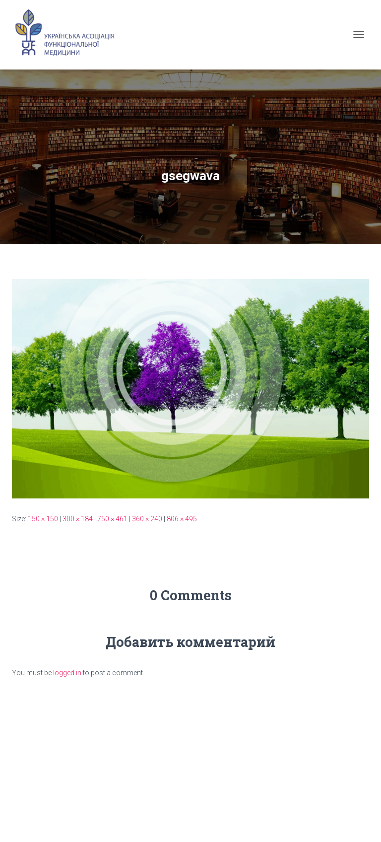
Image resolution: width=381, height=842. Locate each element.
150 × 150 (43, 519)
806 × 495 (182, 519)
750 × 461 (112, 519)
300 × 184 (78, 519)
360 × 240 (147, 519)
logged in (67, 673)
